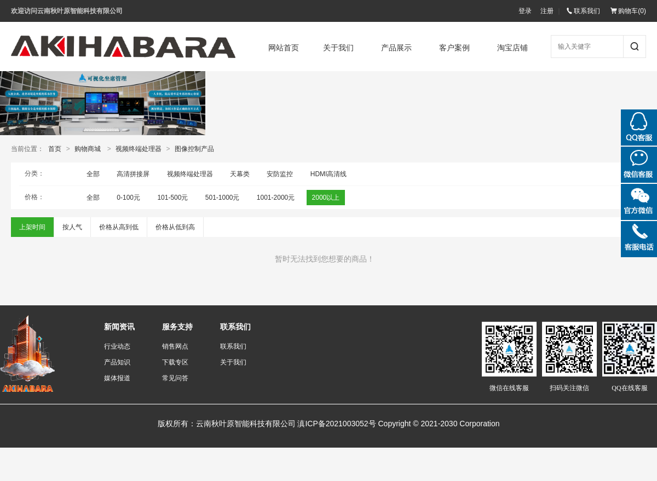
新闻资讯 (119, 327)
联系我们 (583, 11)
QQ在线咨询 (639, 127)
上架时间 (32, 227)
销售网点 (175, 346)
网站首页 (283, 48)
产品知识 (117, 362)
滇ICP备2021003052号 (336, 423)
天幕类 (240, 174)
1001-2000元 (276, 197)
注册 (547, 11)
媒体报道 (117, 378)
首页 (54, 149)
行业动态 (117, 346)
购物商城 (87, 149)
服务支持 (177, 327)
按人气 (72, 227)
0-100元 (128, 197)
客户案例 (457, 48)
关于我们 (341, 48)
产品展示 (399, 48)
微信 (639, 165)
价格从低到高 (175, 227)
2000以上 (326, 197)
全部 (93, 174)
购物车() (628, 11)
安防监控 (280, 174)
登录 (525, 11)
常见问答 (175, 378)
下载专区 (175, 362)
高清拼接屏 (133, 174)
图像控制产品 (194, 149)
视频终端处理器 (139, 149)
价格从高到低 (119, 227)
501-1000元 (222, 197)
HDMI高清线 (328, 174)
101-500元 (172, 197)
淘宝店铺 (515, 48)
